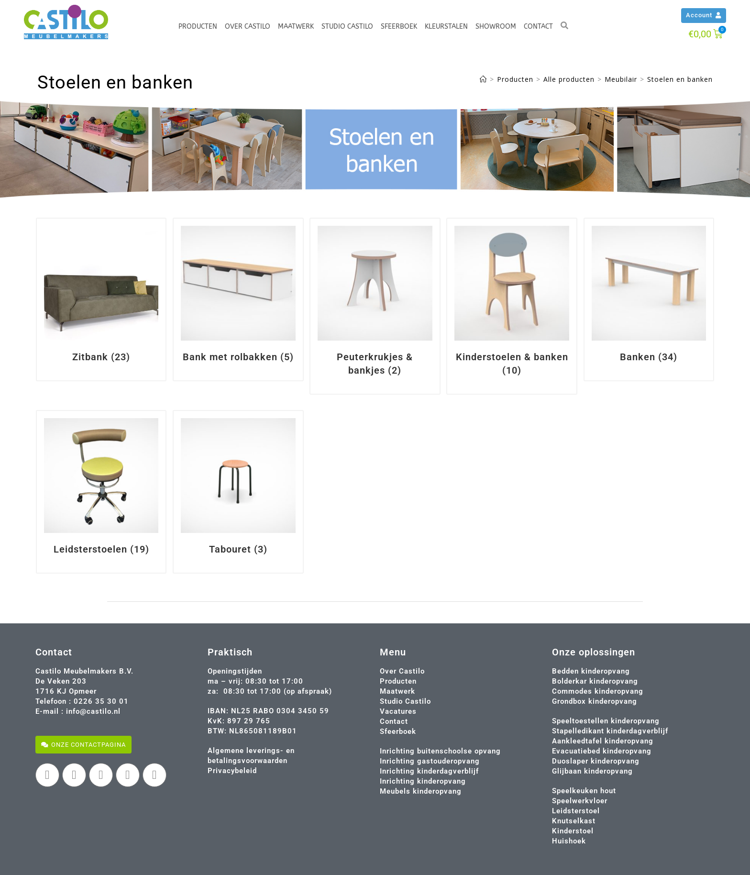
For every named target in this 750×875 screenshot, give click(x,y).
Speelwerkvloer (579, 801)
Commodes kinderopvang (597, 691)
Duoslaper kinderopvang (596, 761)
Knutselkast (574, 821)
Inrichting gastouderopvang (430, 761)
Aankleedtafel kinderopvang (602, 741)
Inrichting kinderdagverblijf (429, 771)
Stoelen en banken (680, 79)
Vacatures (398, 711)
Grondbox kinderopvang (594, 701)
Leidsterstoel (576, 811)
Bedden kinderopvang (591, 671)
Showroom (495, 26)
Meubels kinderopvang (421, 791)
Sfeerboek (399, 26)
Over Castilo (247, 26)
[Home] (483, 79)
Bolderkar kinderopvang (595, 681)
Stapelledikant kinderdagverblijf (610, 731)
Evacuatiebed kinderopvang (601, 751)
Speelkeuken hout (584, 790)
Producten (197, 26)
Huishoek (569, 841)
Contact (538, 26)
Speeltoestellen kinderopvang (606, 721)
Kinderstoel (573, 831)
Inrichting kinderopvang (423, 781)
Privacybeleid (232, 770)
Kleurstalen (446, 26)
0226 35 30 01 (101, 701)
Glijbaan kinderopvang (592, 771)
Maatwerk (296, 26)
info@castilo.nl (93, 711)
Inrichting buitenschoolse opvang (440, 751)
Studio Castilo (347, 26)
